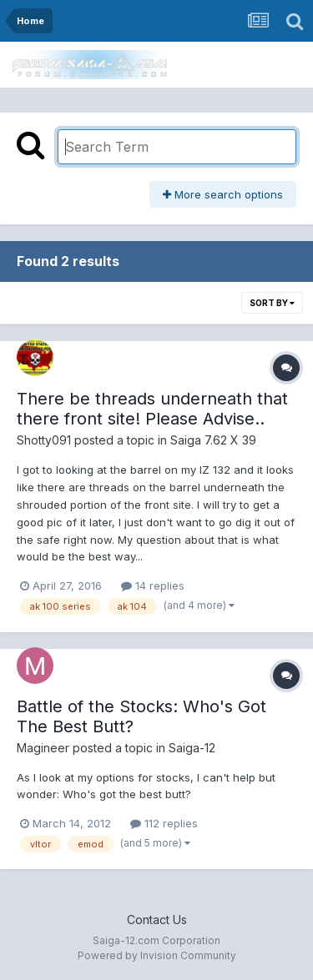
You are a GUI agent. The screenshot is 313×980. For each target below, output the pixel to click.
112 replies (164, 823)
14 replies (152, 585)
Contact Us (157, 919)
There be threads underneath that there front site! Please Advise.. (152, 409)
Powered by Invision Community (157, 955)
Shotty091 (44, 440)
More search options (223, 194)
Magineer (43, 748)
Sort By (272, 303)
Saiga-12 (192, 748)
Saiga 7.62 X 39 (213, 440)
